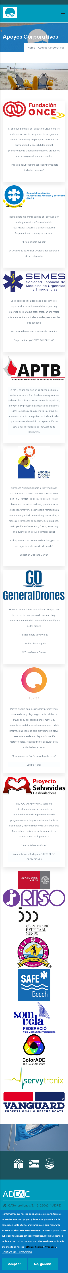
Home (31, 48)
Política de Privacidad (17, 1252)
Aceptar (14, 1264)
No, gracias (42, 1264)
